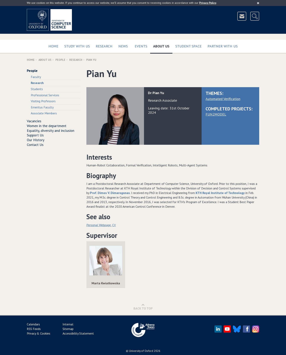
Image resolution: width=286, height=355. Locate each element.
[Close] (258, 3)
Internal (68, 324)
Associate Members (44, 113)
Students (37, 89)
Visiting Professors (43, 101)
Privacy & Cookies (38, 333)
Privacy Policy (207, 3)
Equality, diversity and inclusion (50, 130)
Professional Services (45, 95)
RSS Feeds (34, 329)
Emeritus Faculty (42, 107)
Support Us (35, 135)
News (123, 46)
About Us (162, 45)
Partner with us (223, 46)
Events (141, 46)
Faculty (36, 77)
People (60, 60)
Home (53, 46)
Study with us (77, 46)
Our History (35, 140)
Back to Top (143, 306)
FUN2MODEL (216, 114)
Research (104, 46)
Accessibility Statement (78, 333)
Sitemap (68, 329)
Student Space (188, 46)
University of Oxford (141, 351)
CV (114, 225)
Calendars (33, 324)
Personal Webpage (98, 225)
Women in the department (46, 125)
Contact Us (35, 144)
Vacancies (34, 121)
